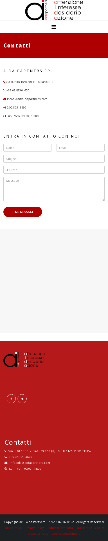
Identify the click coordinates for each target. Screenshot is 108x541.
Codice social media (66, 534)
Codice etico (84, 528)
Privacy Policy (34, 528)
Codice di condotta (60, 528)
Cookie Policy (12, 528)
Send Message (23, 212)
